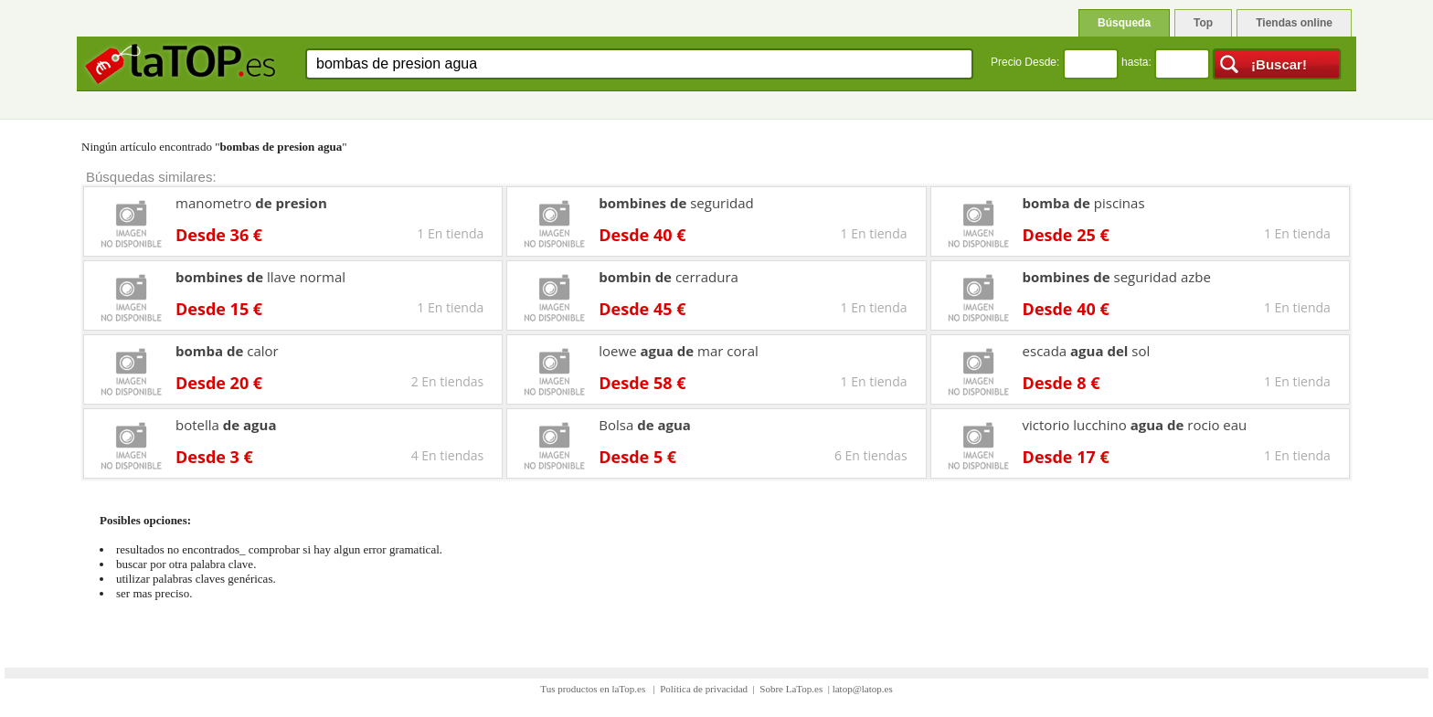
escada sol (1087, 351)
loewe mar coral (679, 351)
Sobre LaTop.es (791, 688)
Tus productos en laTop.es (594, 688)
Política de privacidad (704, 688)
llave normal (260, 277)
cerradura (668, 277)
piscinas (1084, 203)
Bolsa (645, 425)
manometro (251, 203)
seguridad (676, 203)
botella (226, 425)
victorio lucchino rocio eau (1135, 425)
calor (227, 351)
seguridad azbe (1117, 277)
